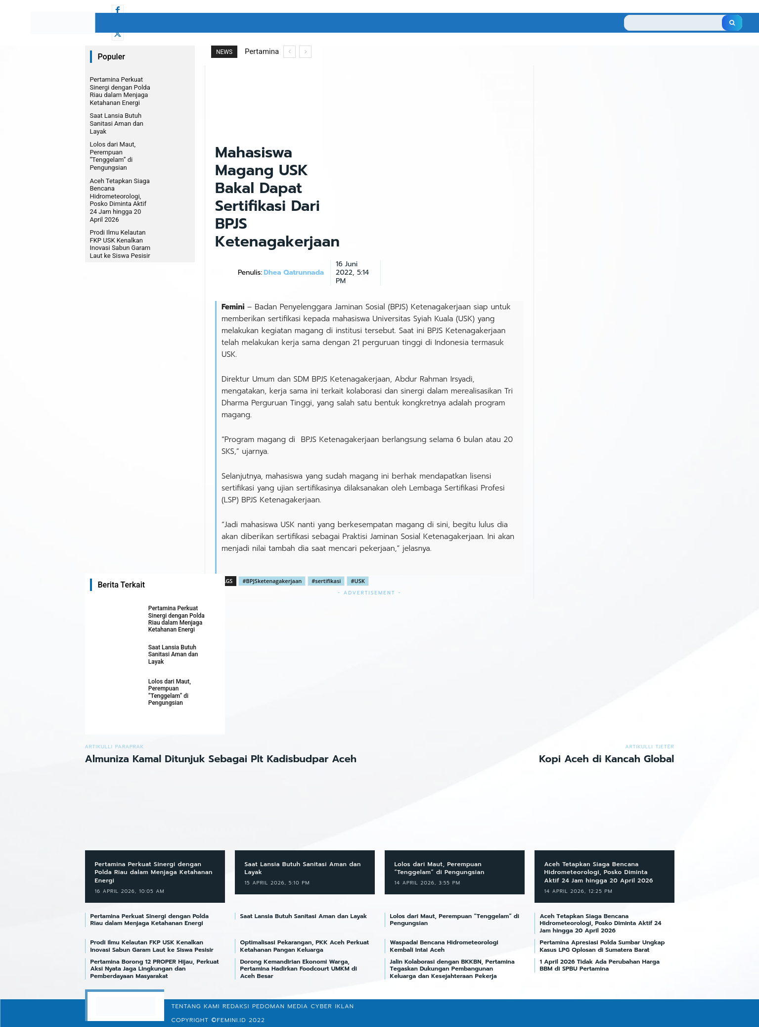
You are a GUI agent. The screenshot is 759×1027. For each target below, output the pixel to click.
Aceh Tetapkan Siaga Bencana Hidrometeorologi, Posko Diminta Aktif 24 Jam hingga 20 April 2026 (120, 200)
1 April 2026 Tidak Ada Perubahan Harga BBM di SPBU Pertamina (600, 965)
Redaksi (236, 1006)
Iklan (344, 1006)
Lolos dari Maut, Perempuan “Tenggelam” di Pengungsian (113, 156)
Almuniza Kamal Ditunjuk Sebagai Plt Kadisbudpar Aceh (221, 758)
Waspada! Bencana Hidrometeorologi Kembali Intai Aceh (444, 946)
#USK (357, 581)
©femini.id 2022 (238, 1020)
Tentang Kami (195, 1006)
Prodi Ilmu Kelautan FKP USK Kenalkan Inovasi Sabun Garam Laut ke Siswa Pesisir (121, 244)
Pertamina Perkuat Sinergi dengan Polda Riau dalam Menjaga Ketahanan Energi (120, 91)
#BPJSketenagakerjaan (272, 581)
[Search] (732, 23)
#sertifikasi (326, 581)
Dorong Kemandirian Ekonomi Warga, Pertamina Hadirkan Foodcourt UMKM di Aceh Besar (298, 968)
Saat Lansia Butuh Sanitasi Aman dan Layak (117, 123)
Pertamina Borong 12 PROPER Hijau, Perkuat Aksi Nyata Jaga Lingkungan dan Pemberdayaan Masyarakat (154, 968)
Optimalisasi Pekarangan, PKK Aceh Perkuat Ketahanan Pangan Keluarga (304, 946)
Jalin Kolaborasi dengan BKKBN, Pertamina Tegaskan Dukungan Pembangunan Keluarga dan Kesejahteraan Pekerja (452, 968)
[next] (305, 52)
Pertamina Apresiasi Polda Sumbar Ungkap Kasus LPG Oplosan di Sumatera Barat (602, 946)
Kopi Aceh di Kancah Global (606, 758)
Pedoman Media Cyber (292, 1006)
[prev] (289, 52)
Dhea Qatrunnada (294, 273)
